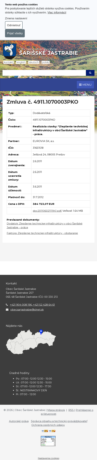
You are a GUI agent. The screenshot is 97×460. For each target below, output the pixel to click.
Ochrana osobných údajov (48, 425)
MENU (85, 84)
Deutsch (34, 62)
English (21, 62)
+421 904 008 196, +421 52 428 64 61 (32, 304)
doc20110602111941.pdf (47, 210)
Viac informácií (56, 12)
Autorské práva (19, 421)
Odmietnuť (14, 25)
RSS (71, 410)
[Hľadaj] (44, 73)
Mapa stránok (56, 410)
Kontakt (8, 62)
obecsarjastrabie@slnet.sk (27, 309)
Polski (45, 62)
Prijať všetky (15, 33)
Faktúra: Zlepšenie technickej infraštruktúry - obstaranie (42, 233)
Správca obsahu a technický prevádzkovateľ (59, 421)
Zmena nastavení (16, 18)
